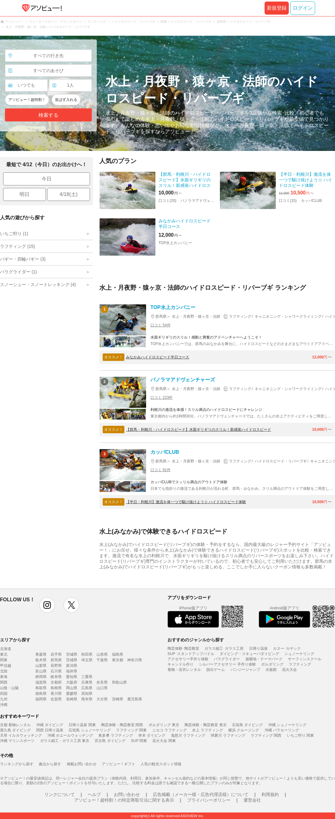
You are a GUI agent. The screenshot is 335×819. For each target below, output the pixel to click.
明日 (24, 194)
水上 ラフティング (207, 730)
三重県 (86, 677)
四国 (3, 693)
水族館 (271, 669)
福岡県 (41, 699)
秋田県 (86, 654)
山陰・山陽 (9, 688)
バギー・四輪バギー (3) (23, 259)
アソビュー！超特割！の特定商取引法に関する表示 (124, 800)
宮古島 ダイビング (110, 741)
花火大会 (289, 669)
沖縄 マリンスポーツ (17, 741)
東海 (3, 677)
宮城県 (71, 654)
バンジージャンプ (245, 669)
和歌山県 (119, 682)
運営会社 (252, 800)
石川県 (56, 671)
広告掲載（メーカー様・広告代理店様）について (200, 794)
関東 (3, 660)
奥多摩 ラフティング (115, 735)
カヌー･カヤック (287, 648)
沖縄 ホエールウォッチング (70, 735)
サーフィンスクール (304, 659)
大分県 (102, 699)
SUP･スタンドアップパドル (191, 654)
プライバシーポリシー (208, 800)
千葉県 (102, 660)
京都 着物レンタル (15, 725)
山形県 (102, 654)
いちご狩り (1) (14, 233)
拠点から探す (50, 764)
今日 (46, 178)
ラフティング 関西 (266, 735)
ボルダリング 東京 (164, 725)
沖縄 (3, 705)
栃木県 (41, 660)
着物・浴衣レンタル (184, 669)
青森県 (41, 654)
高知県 (86, 693)
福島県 (117, 654)
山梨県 (41, 665)
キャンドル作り (181, 664)
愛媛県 (71, 693)
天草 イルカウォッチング (21, 735)
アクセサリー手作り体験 (188, 659)
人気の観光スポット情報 (161, 764)
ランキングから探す (17, 764)
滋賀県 (41, 682)
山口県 (102, 688)
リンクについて (59, 794)
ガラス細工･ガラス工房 (223, 648)
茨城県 (71, 660)
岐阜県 (56, 677)
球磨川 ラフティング (228, 735)
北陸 (3, 671)
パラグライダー (227, 659)
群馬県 (56, 660)
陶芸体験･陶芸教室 (183, 648)
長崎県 (71, 699)
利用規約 (270, 794)
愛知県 (71, 677)
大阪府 (71, 682)
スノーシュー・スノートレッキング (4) (38, 284)
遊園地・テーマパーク (264, 659)
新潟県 (71, 665)
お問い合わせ (127, 794)
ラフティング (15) (17, 246)
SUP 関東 (139, 741)
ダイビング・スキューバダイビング (249, 654)
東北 (3, 654)
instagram (47, 605)
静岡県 (41, 677)
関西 (3, 682)
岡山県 (71, 688)
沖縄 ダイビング (49, 725)
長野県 (56, 665)
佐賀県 (56, 699)
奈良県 (102, 682)
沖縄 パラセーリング (282, 730)
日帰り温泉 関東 (82, 725)
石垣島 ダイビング (247, 725)
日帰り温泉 (258, 648)
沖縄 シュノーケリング (287, 725)
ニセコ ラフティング (169, 730)
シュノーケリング (299, 654)
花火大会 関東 (164, 741)
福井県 (71, 671)
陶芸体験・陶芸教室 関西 (122, 725)
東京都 (117, 660)
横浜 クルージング (243, 730)
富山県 (41, 671)
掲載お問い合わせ (81, 764)
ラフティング (300, 664)
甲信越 (5, 665)
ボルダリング (272, 664)
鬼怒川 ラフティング (188, 735)
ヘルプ (94, 794)
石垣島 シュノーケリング (89, 730)
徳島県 (41, 693)
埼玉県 (86, 660)
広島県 (86, 688)
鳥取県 (41, 688)
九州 (3, 699)
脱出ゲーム (215, 669)
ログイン (303, 8)
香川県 (56, 693)
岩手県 (56, 654)
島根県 (56, 688)
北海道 (5, 649)
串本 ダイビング (151, 735)
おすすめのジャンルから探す (196, 639)
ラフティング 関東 (131, 730)
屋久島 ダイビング (15, 730)
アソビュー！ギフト (118, 764)
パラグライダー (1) (18, 271)
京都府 (56, 682)
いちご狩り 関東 (300, 735)
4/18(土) (69, 194)
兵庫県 (86, 682)
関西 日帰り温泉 (49, 730)
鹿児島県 (134, 699)
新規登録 (277, 8)
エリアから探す (15, 639)
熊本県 (86, 699)
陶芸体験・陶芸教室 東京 (205, 725)
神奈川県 (134, 660)
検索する (48, 115)
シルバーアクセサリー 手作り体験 (227, 664)
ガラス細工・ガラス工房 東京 (64, 741)
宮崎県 (117, 699)
